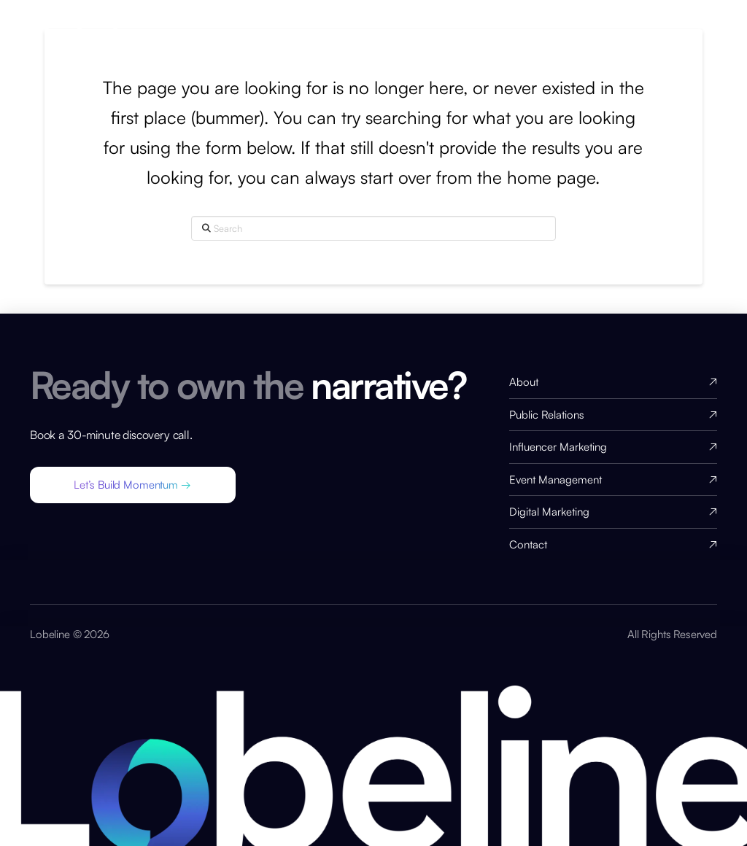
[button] (133, 485)
